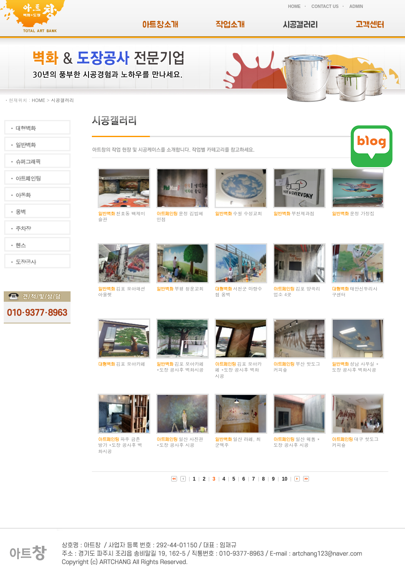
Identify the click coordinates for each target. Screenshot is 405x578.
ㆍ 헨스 (17, 245)
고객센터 (370, 24)
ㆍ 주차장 (19, 228)
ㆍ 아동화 (19, 195)
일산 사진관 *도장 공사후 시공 (180, 442)
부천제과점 (302, 213)
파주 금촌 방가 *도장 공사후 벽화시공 (120, 445)
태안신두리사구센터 (354, 291)
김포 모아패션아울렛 (121, 291)
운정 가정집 (362, 213)
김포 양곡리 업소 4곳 (296, 291)
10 (284, 479)
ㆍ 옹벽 (17, 212)
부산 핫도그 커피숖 (296, 367)
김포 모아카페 (130, 364)
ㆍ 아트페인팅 (24, 178)
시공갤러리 (300, 24)
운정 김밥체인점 (180, 216)
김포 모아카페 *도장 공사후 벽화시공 (180, 367)
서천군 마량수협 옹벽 (238, 291)
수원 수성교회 (247, 213)
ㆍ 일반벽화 (22, 145)
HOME (294, 6)
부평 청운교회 (189, 288)
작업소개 (230, 24)
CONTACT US (325, 6)
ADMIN (356, 6)
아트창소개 (160, 24)
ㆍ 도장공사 (22, 262)
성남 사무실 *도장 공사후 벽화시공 (355, 367)
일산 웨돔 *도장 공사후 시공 (296, 442)
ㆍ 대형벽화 (22, 128)
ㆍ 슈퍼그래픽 (24, 162)
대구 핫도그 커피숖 (355, 442)
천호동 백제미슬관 (121, 216)
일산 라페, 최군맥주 (238, 442)
